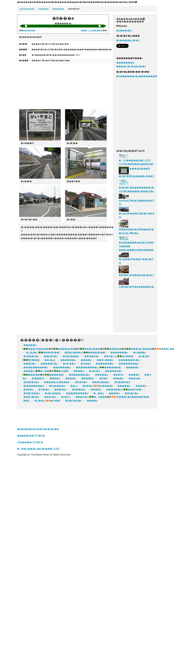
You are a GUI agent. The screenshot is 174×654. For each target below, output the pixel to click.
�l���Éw (37, 378)
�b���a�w (124, 30)
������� (112, 367)
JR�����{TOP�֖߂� (30, 442)
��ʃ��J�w (91, 356)
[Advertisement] (85, 86)
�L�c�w (94, 371)
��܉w (73, 386)
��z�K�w (131, 393)
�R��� (127, 356)
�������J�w (129, 360)
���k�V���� (141, 349)
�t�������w (33, 386)
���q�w (135, 378)
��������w (129, 363)
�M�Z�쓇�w (73, 400)
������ (29, 30)
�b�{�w (87, 386)
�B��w (28, 389)
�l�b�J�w (51, 356)
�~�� (44, 371)
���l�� (34, 374)
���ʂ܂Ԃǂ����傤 (92, 30)
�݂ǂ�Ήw (66, 397)
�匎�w (103, 378)
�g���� (105, 386)
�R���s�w (122, 382)
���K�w (81, 397)
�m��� (100, 397)
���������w (87, 367)
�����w (30, 345)
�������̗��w (77, 393)
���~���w (105, 360)
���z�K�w (31, 397)
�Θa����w (57, 386)
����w (86, 360)
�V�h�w (144, 356)
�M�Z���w (71, 356)
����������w (35, 367)
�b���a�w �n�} (127, 40)
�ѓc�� (55, 400)
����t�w (79, 389)
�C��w (39, 400)
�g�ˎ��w (69, 363)
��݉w (26, 400)
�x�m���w (53, 393)
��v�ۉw (49, 360)
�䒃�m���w (73, 352)
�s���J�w (31, 356)
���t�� (115, 349)
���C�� (134, 389)
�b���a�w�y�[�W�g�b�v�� (38, 429)
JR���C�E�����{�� (132, 397)
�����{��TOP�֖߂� (31, 435)
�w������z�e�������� (136, 76)
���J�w (50, 397)
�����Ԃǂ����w (57, 382)
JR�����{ (43, 9)
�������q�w (79, 374)
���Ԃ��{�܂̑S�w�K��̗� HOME (38, 448)
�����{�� (58, 9)
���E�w (29, 363)
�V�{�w (43, 389)
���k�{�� (92, 349)
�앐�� (63, 371)
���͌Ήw (118, 374)
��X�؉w (110, 356)
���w (98, 393)
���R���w (100, 382)
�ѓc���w (139, 352)
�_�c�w (31, 352)
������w (68, 360)
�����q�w (113, 371)
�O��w (86, 363)
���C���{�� (38, 349)
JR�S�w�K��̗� (26, 9)
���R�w (81, 382)
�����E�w (49, 363)
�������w (119, 352)
